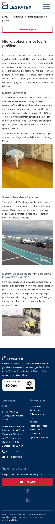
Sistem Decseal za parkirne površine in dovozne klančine (26, 275)
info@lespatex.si (14, 457)
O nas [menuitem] (32, 418)
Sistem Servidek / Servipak (20, 197)
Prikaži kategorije (27, 29)
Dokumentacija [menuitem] (37, 414)
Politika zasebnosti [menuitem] (38, 426)
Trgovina (30, 482)
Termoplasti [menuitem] (35, 410)
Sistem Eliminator (14, 92)
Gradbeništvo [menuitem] (36, 406)
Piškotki (5, 517)
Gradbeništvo (17, 17)
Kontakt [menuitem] (33, 422)
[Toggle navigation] (46, 7)
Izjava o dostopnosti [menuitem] (39, 437)
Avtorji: (10, 520)
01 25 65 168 (12, 451)
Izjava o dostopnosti (19, 517)
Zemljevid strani (35, 517)
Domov (5, 17)
